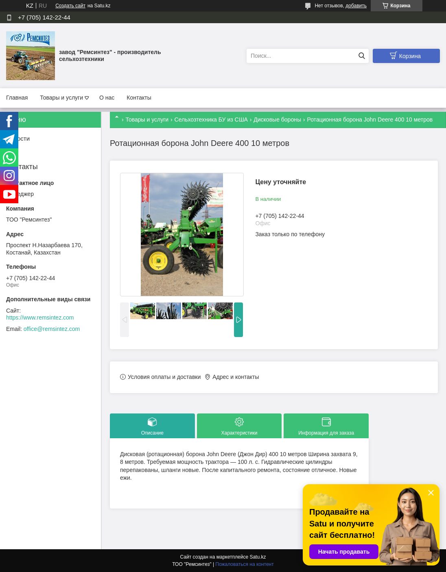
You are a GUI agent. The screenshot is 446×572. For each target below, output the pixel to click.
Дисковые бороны (277, 119)
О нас (106, 97)
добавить (356, 6)
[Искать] (361, 56)
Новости (18, 138)
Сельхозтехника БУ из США (211, 119)
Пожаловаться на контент (244, 564)
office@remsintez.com (52, 329)
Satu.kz (257, 557)
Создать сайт (70, 6)
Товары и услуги (61, 97)
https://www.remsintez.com (40, 317)
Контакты (139, 97)
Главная (17, 97)
